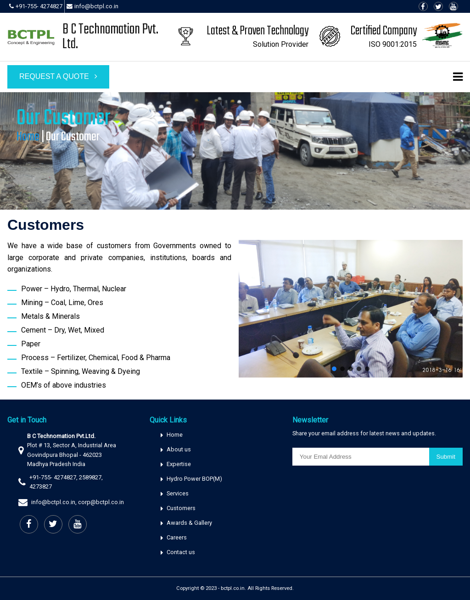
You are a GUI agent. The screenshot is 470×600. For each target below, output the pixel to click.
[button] (334, 369)
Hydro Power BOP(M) (194, 478)
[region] (235, 151)
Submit (445, 456)
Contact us (181, 552)
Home (28, 137)
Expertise (179, 464)
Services (178, 493)
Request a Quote (58, 76)
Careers (177, 537)
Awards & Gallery (189, 522)
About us (179, 449)
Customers (181, 508)
